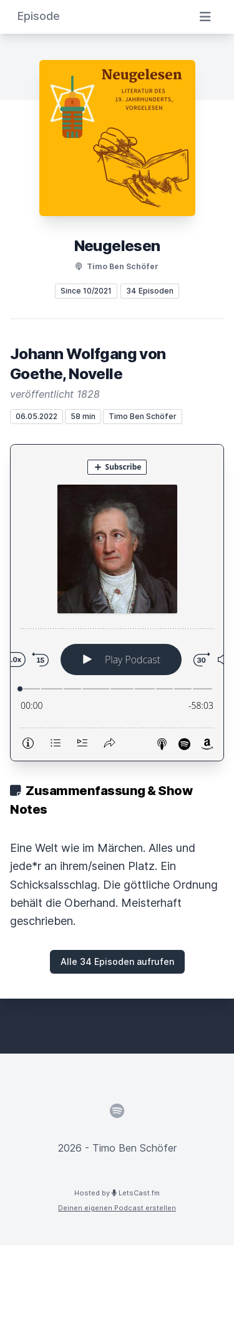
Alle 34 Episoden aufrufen (117, 961)
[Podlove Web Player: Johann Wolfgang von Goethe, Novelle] (117, 603)
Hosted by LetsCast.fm (117, 1192)
